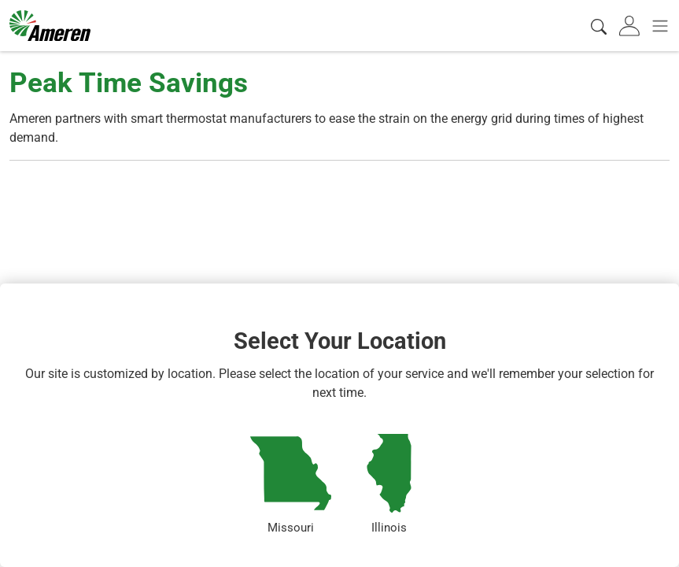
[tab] (631, 26)
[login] (631, 26)
